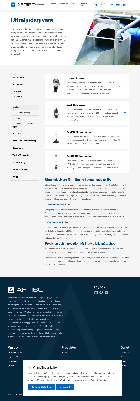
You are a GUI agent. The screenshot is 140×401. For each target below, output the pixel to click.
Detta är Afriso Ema (15, 352)
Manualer (124, 357)
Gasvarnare (17, 148)
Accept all (65, 387)
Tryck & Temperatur (21, 155)
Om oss (73, 5)
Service (53, 4)
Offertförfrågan (118, 5)
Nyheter (123, 366)
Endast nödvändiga (41, 387)
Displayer (16, 118)
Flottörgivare (17, 91)
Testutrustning (18, 162)
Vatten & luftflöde (20, 169)
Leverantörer (12, 361)
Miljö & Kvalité (13, 357)
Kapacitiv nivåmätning (21, 113)
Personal (11, 366)
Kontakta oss (85, 5)
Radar (14, 102)
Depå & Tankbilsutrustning (24, 141)
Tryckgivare (17, 96)
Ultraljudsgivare (18, 107)
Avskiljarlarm (18, 77)
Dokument (63, 4)
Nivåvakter (17, 133)
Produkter (40, 5)
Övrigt (15, 177)
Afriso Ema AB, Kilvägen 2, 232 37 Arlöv (22, 394)
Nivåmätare (17, 84)
